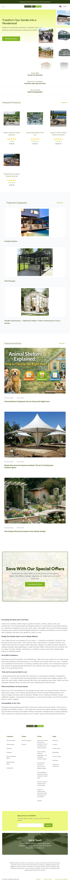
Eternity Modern (26, 740)
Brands (24, 744)
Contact (54, 744)
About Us (55, 740)
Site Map (55, 760)
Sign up (48, 825)
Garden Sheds (11, 740)
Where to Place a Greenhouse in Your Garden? (42, 783)
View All (64, 102)
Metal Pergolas (9, 281)
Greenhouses (10, 744)
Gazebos (9, 748)
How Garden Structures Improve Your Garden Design (24, 531)
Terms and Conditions (61, 879)
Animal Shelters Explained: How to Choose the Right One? (27, 401)
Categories (10, 768)
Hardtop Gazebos (10, 241)
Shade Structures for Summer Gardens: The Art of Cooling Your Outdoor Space (42, 744)
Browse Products (11, 39)
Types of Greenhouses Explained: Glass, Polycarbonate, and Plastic (42, 793)
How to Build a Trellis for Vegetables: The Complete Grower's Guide (42, 755)
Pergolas (9, 752)
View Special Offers (35, 584)
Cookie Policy (56, 748)
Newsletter (55, 752)
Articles (39, 800)
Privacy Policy (56, 756)
